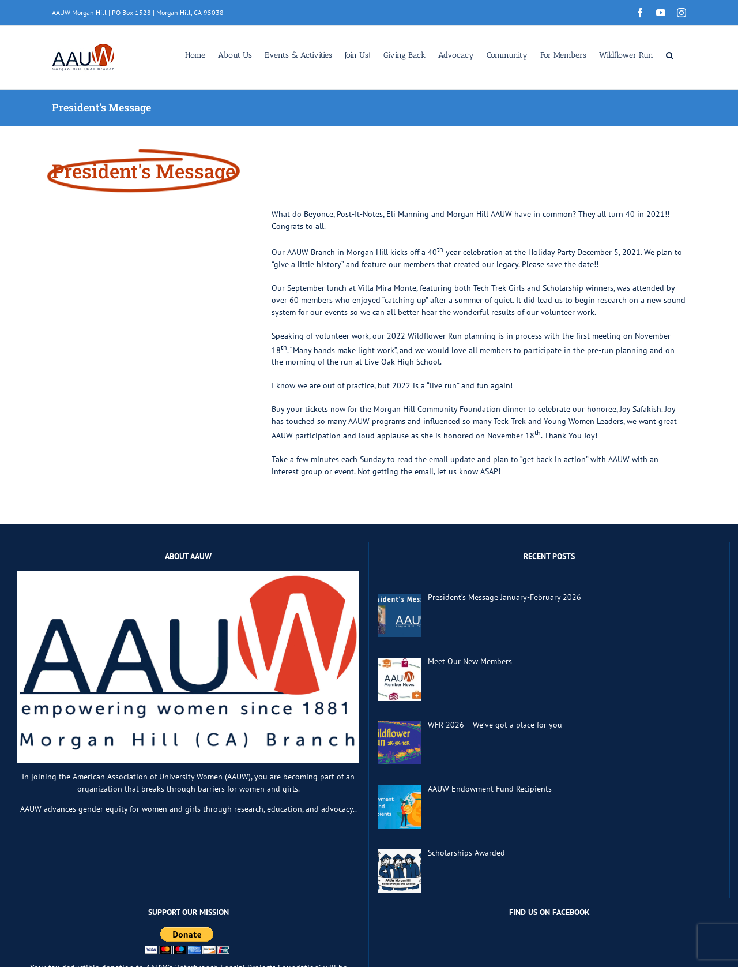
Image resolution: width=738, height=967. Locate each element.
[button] (669, 54)
